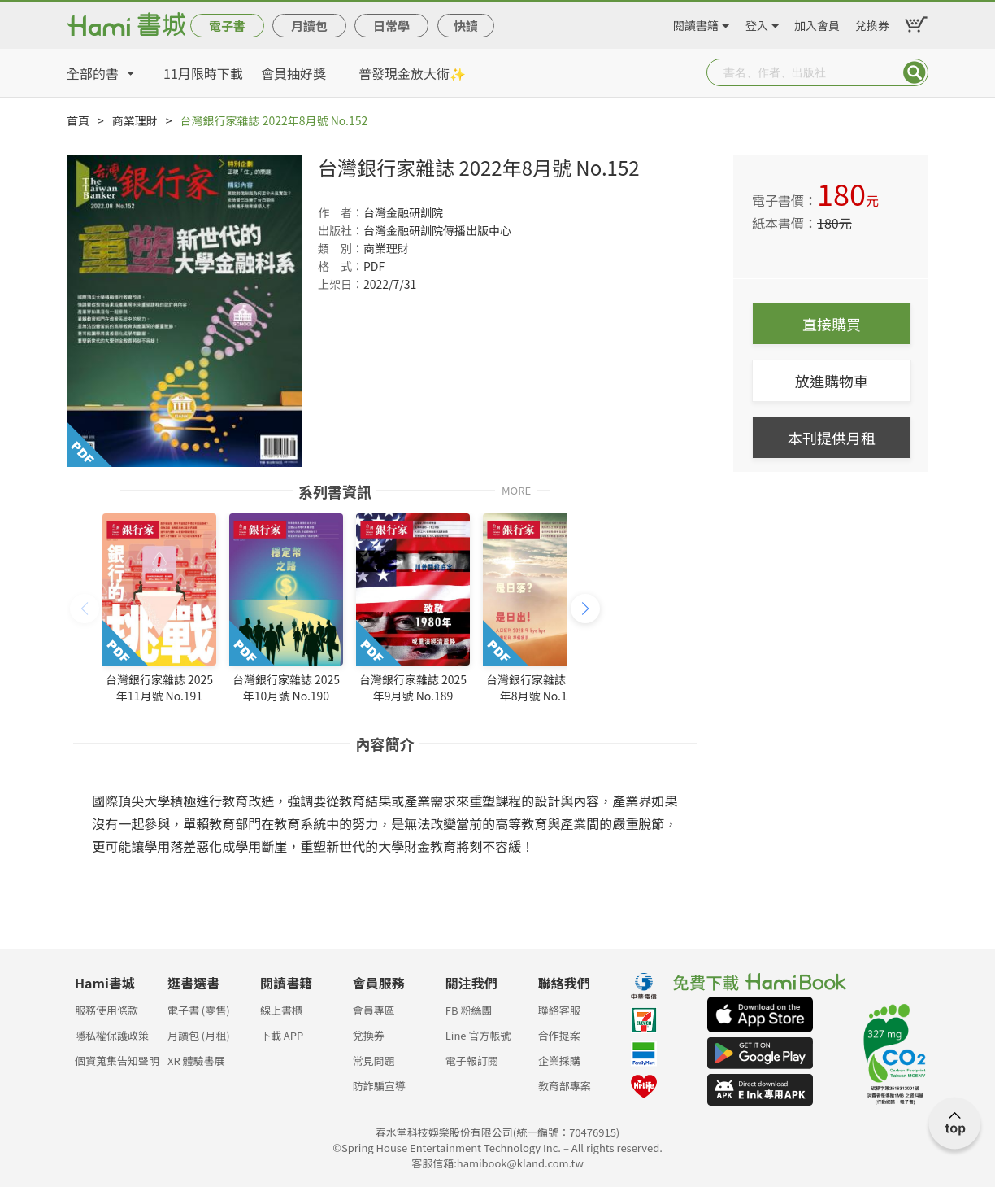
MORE (516, 489)
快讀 (466, 25)
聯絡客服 (559, 1010)
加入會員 (817, 22)
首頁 (78, 120)
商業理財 (135, 120)
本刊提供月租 (832, 437)
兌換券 (872, 22)
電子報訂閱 (471, 1060)
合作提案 (559, 1035)
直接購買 (831, 323)
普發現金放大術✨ (412, 73)
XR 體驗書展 (196, 1060)
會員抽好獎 (293, 73)
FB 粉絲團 (469, 1010)
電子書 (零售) (198, 1010)
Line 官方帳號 (478, 1035)
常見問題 (374, 1060)
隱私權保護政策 (112, 1035)
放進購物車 (831, 380)
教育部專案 (564, 1085)
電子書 (227, 25)
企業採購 (559, 1060)
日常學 (391, 25)
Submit (915, 72)
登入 (756, 22)
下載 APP (281, 1035)
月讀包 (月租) (198, 1035)
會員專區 (374, 1010)
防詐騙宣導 (379, 1085)
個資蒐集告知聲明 (117, 1060)
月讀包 (309, 25)
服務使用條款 (106, 1010)
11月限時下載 (203, 73)
